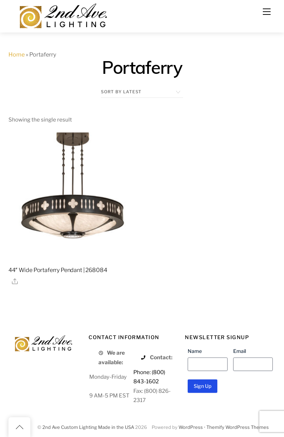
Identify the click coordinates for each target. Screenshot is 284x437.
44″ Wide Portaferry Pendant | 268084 (57, 270)
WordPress (191, 427)
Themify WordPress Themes (237, 427)
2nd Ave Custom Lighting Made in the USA (88, 427)
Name (195, 351)
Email (239, 351)
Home (16, 54)
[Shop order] (142, 92)
